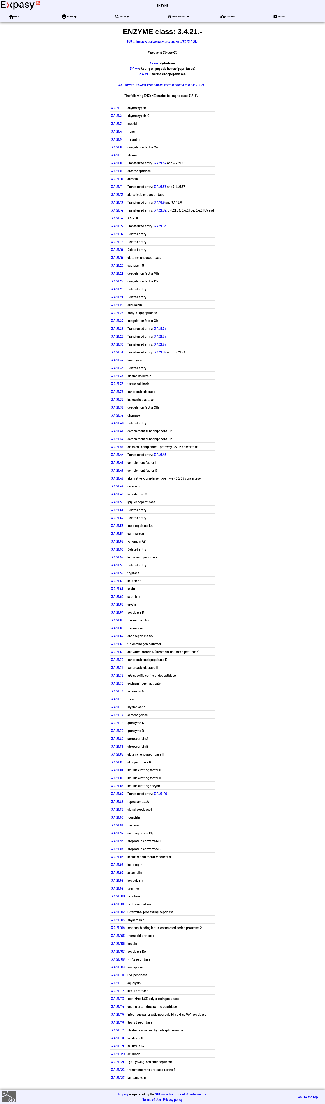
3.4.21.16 (117, 234)
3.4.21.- (144, 74)
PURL (131, 41)
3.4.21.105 (118, 935)
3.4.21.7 (116, 155)
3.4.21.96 (117, 864)
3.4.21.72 (117, 675)
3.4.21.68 (160, 352)
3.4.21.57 (117, 557)
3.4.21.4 (116, 131)
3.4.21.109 (118, 967)
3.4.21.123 (117, 1077)
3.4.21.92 (117, 833)
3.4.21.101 (117, 904)
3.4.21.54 (117, 533)
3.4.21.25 (117, 305)
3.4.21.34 (160, 163)
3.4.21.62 (117, 596)
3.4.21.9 (116, 170)
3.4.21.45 (117, 462)
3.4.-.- (134, 68)
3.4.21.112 (117, 990)
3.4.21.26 (117, 312)
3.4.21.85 (117, 778)
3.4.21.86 (117, 785)
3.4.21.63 (160, 226)
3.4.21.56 (117, 549)
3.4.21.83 (117, 762)
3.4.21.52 (117, 517)
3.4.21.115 (117, 1014)
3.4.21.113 (117, 998)
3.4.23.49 (160, 793)
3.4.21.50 (117, 502)
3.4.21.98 (117, 880)
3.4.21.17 (117, 241)
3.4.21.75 (117, 699)
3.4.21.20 (117, 265)
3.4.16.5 (159, 202)
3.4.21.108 (118, 959)
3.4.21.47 (117, 478)
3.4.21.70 (117, 659)
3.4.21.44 (117, 454)
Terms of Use (151, 1099)
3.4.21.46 (117, 470)
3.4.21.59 (117, 573)
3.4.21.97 (117, 872)
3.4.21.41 (117, 431)
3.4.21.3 (116, 123)
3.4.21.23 (117, 289)
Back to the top (307, 1097)
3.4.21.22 (117, 281)
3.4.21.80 (117, 738)
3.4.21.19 (117, 257)
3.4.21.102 (118, 912)
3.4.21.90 (117, 817)
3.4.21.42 (117, 439)
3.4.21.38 (117, 407)
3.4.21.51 (117, 510)
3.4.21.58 (117, 565)
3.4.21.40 (117, 423)
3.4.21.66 (117, 628)
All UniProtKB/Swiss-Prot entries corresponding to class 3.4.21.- (162, 84)
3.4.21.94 (117, 849)
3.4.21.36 (160, 186)
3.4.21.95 (117, 856)
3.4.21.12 (117, 194)
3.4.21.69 (117, 651)
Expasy (123, 1094)
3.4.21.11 (116, 186)
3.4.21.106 (118, 943)
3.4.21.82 (117, 754)
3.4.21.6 (116, 147)
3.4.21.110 (117, 975)
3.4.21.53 (117, 525)
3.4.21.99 (117, 888)
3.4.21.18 (117, 249)
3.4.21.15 (117, 226)
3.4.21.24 (117, 297)
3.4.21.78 (117, 722)
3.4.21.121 (117, 1061)
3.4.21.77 (117, 714)
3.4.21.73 (117, 683)
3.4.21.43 (117, 446)
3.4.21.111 (117, 983)
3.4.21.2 (116, 115)
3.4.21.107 (117, 951)
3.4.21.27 (117, 320)
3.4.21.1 (116, 107)
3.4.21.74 (160, 328)
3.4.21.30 (117, 344)
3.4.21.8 (116, 163)
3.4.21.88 (117, 801)
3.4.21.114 (117, 1006)
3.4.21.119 (117, 1046)
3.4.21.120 (118, 1054)
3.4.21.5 (116, 139)
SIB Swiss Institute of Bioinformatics (181, 1094)
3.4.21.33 (117, 368)
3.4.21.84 (117, 770)
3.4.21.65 (117, 620)
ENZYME (162, 5)
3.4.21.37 (117, 399)
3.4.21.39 (117, 415)
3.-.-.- (153, 63)
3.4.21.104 (118, 927)
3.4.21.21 (117, 273)
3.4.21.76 (117, 707)
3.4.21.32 (117, 360)
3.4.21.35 (117, 383)
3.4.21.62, (160, 210)
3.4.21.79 (117, 730)
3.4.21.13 (117, 202)
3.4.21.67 (117, 636)
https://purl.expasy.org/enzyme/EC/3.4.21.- (167, 41)
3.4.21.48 (117, 486)
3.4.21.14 (117, 210)
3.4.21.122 (118, 1069)
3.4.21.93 (117, 841)
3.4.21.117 (117, 1030)
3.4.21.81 (117, 746)
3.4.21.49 (117, 494)
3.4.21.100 (118, 896)
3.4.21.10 (117, 178)
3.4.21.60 (117, 580)
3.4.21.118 (117, 1038)
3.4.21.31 (117, 352)
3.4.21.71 (117, 667)
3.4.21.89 (117, 809)
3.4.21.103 (118, 919)
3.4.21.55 (117, 541)
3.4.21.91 (117, 825)
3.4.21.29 (117, 336)
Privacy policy (173, 1099)
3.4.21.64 (117, 612)
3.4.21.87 (117, 793)
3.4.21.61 (117, 588)
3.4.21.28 (117, 328)
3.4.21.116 (117, 1022)
